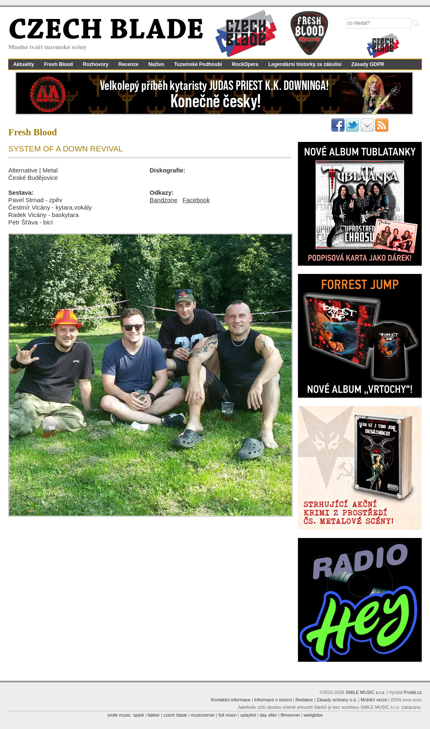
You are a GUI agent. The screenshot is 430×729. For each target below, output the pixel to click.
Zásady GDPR (367, 64)
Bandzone (164, 199)
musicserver (203, 714)
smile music (118, 714)
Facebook (196, 199)
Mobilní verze (374, 699)
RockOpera (245, 64)
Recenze (128, 64)
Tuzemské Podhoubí (198, 64)
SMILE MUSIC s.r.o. (365, 692)
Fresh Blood (58, 64)
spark (138, 714)
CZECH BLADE (106, 31)
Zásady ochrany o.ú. (337, 699)
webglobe (313, 714)
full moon (227, 714)
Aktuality (23, 64)
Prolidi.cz (413, 692)
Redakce (304, 699)
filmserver (290, 714)
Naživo (156, 64)
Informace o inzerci (273, 699)
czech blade (175, 714)
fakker (154, 714)
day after (268, 714)
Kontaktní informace (230, 699)
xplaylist (248, 714)
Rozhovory (96, 64)
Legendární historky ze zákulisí (304, 64)
